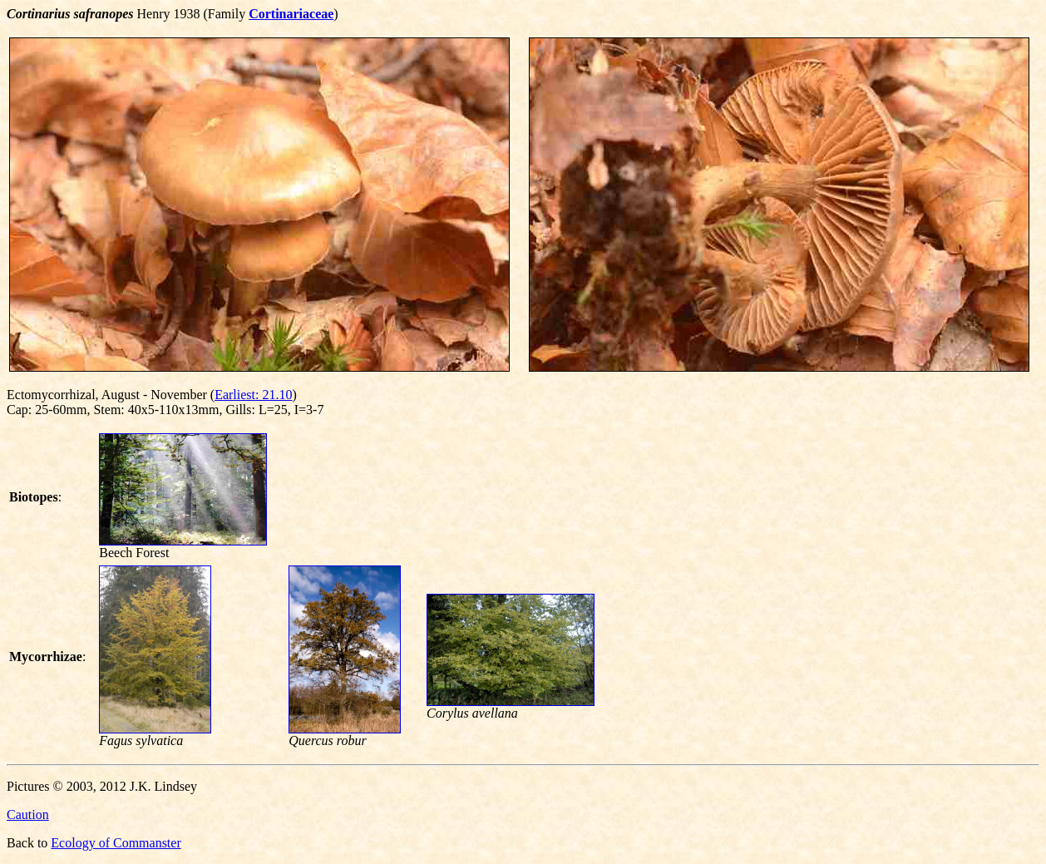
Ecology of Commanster (115, 843)
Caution (28, 814)
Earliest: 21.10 (253, 395)
